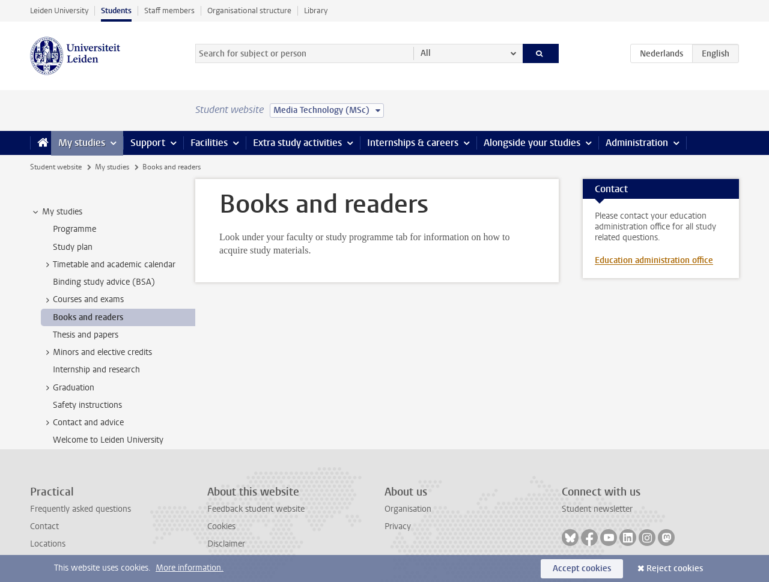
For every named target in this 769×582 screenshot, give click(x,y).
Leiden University (59, 10)
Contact (44, 526)
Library (315, 10)
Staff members (169, 10)
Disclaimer (226, 544)
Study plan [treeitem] (73, 247)
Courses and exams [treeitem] (82, 300)
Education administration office (654, 260)
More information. (189, 568)
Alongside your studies (532, 142)
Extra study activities (297, 142)
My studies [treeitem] (56, 212)
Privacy (397, 526)
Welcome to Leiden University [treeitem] (108, 440)
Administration (637, 142)
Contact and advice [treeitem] (82, 423)
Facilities (209, 142)
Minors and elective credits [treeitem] (96, 353)
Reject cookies (674, 568)
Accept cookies (582, 568)
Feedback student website (256, 509)
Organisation (407, 509)
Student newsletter (597, 509)
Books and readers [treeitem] (88, 317)
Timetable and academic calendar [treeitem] (108, 265)
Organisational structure (249, 10)
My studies (81, 142)
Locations (47, 544)
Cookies (221, 526)
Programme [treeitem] (74, 229)
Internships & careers (412, 142)
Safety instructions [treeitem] (87, 405)
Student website (56, 167)
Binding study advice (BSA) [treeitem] (104, 282)
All (426, 53)
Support (147, 142)
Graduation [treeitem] (67, 388)
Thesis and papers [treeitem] (85, 335)
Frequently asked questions (80, 509)
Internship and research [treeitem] (96, 369)
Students (116, 10)
